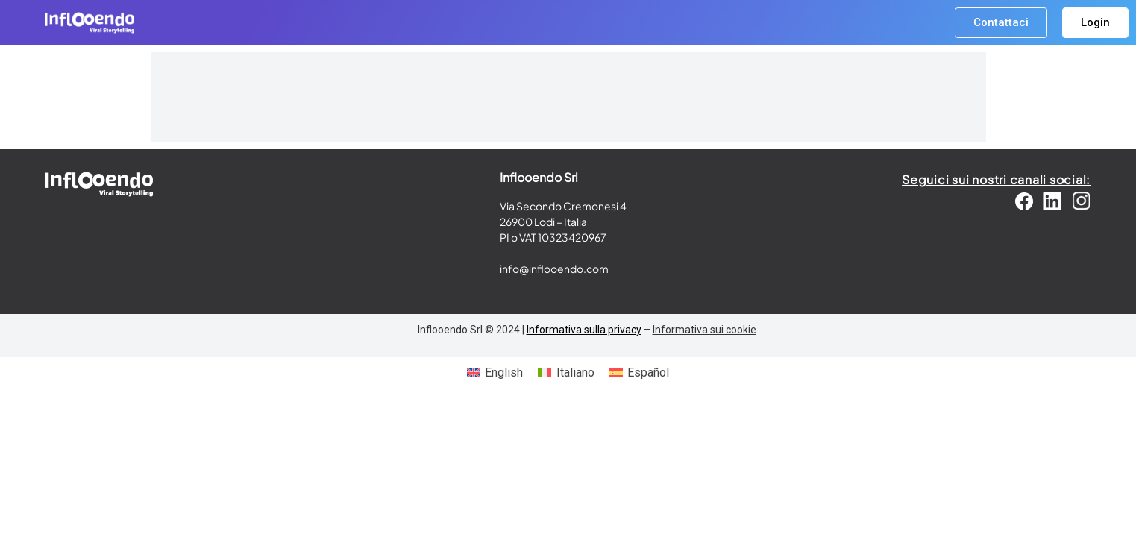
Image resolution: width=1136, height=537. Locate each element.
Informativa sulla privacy (584, 330)
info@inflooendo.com (554, 268)
